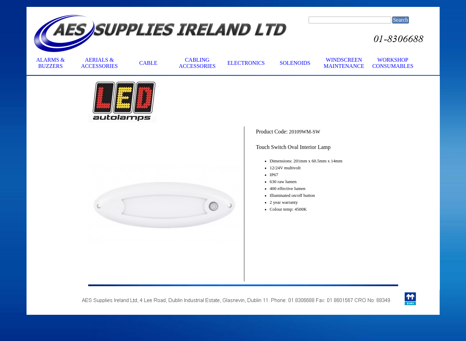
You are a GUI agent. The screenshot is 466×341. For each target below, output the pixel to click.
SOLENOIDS (295, 63)
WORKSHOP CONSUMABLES (392, 63)
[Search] (350, 20)
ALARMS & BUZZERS (50, 63)
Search (400, 20)
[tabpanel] (164, 101)
